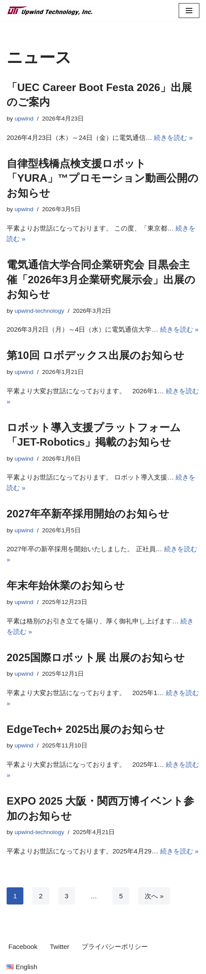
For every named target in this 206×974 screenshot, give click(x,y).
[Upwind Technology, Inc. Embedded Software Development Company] (51, 10)
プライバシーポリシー (115, 946)
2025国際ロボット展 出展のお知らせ (96, 657)
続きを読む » (173, 137)
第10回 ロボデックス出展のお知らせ (95, 355)
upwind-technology (39, 311)
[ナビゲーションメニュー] (189, 10)
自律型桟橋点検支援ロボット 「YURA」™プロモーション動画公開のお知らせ (103, 178)
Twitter (59, 946)
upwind (24, 118)
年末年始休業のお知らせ (66, 585)
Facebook (22, 946)
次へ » (154, 896)
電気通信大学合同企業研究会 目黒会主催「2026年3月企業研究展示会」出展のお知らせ (101, 279)
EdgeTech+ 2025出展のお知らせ (86, 729)
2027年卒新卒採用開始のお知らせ (88, 514)
